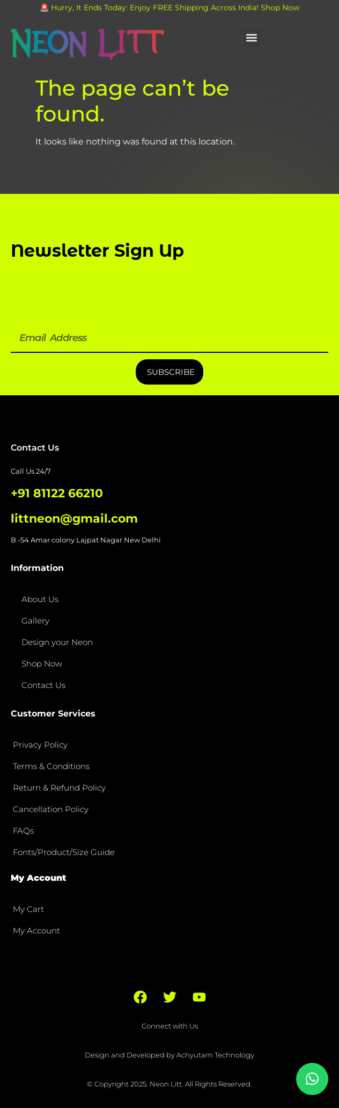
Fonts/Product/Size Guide (64, 852)
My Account (36, 930)
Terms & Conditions (51, 766)
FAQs (23, 830)
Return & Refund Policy (59, 788)
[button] (252, 37)
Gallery (35, 620)
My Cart (28, 909)
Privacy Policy (40, 745)
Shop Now (41, 663)
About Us (39, 599)
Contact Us (43, 685)
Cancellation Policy (51, 809)
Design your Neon (57, 642)
